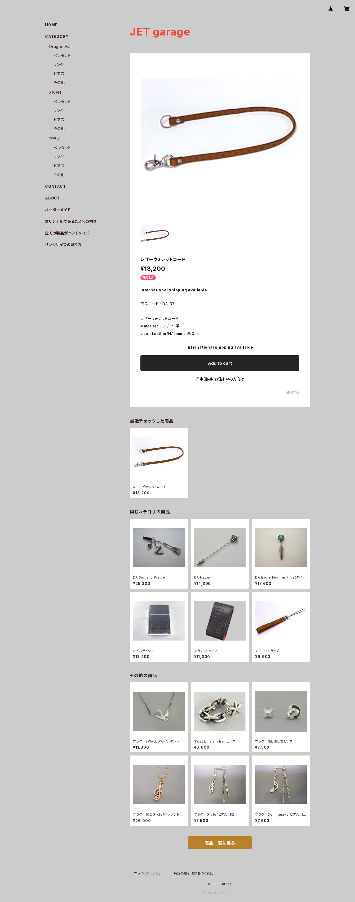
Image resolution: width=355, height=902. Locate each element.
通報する (292, 392)
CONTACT (55, 186)
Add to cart (220, 363)
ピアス (59, 73)
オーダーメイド (58, 209)
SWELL (55, 92)
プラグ (54, 138)
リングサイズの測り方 (63, 244)
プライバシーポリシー (149, 873)
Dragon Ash (60, 46)
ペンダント (62, 55)
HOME (51, 25)
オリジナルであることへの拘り (70, 221)
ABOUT (52, 198)
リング (59, 64)
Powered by (220, 892)
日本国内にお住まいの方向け (220, 379)
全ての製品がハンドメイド (67, 233)
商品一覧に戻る (220, 843)
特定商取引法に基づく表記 (194, 873)
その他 (59, 82)
